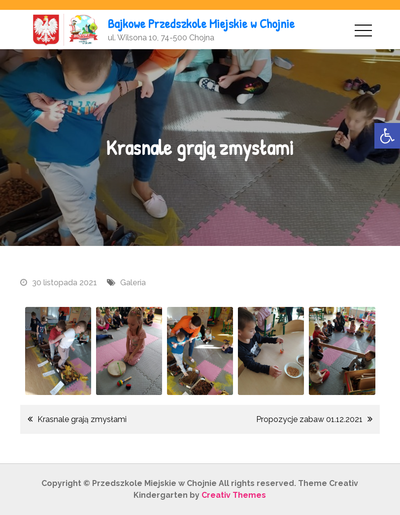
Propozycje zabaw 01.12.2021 (309, 419)
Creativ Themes (233, 495)
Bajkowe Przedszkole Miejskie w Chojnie (201, 23)
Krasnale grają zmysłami (82, 419)
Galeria (133, 282)
